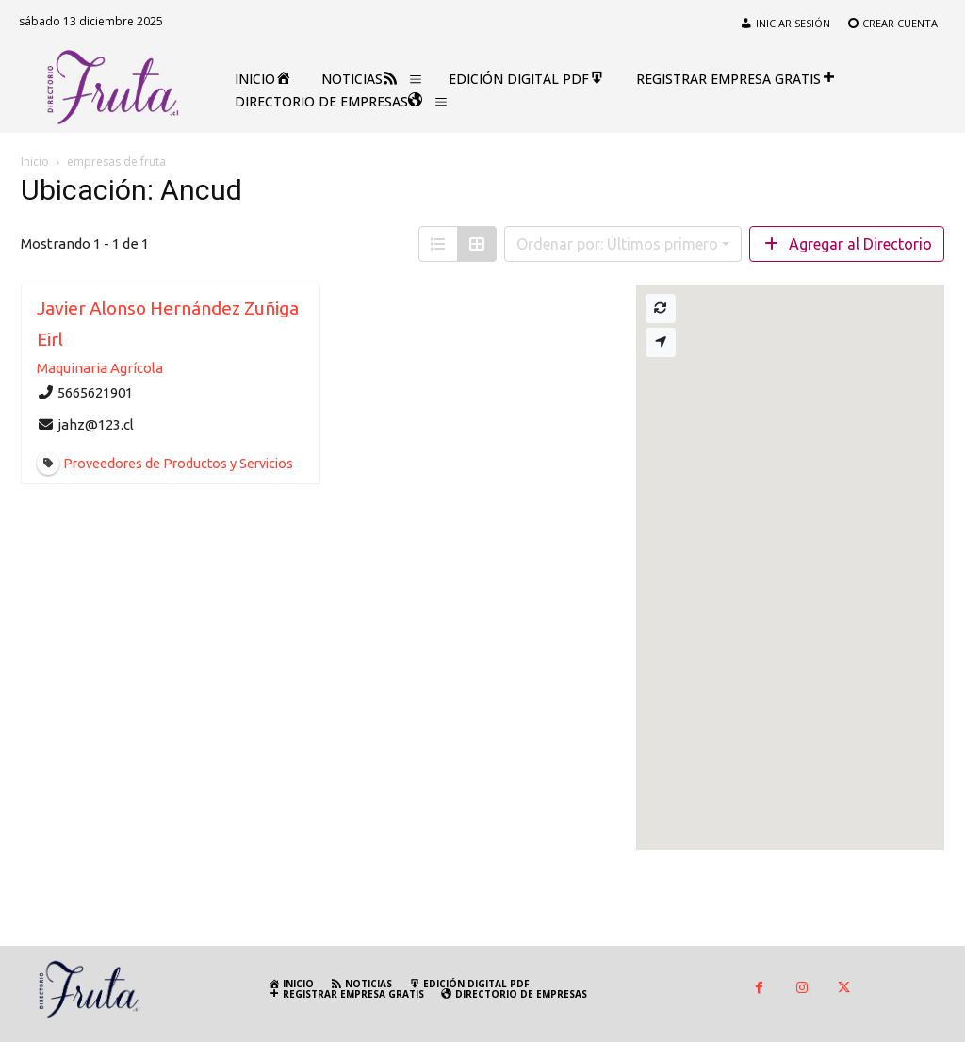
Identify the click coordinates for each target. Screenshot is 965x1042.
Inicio (35, 162)
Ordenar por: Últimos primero (617, 244)
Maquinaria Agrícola (100, 368)
